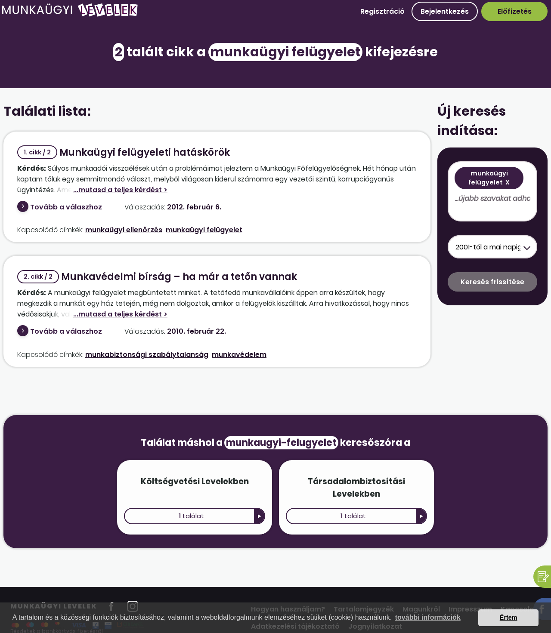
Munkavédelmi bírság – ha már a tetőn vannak (157, 276)
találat (191, 516)
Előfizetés (515, 11)
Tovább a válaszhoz (66, 207)
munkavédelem (239, 355)
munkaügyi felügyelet (204, 230)
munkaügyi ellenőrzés (123, 230)
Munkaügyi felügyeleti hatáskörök (123, 152)
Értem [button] (508, 617)
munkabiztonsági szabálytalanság (146, 355)
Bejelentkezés (445, 11)
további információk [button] (428, 617)
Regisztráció (382, 11)
